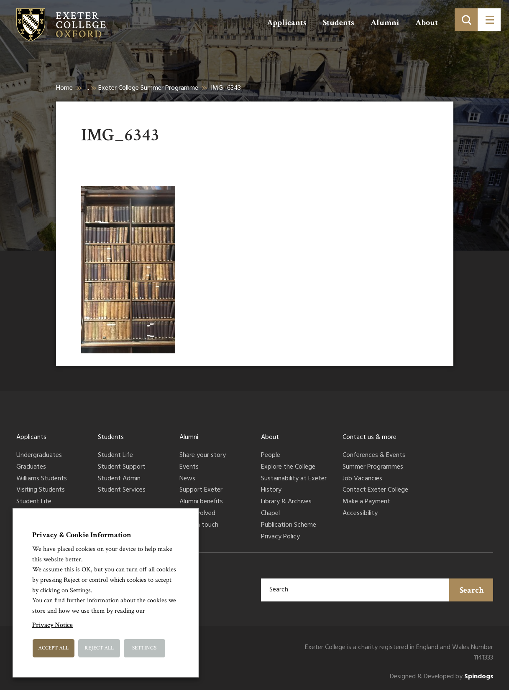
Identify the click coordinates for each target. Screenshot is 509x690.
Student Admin (119, 479)
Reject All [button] (99, 648)
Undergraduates (39, 456)
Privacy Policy (280, 537)
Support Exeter (201, 490)
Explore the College (288, 467)
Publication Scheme (288, 525)
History (271, 490)
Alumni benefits (201, 502)
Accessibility (360, 514)
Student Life (33, 502)
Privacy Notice (52, 625)
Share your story (202, 456)
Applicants (287, 22)
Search (472, 590)
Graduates (31, 467)
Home (64, 88)
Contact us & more (369, 437)
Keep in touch (198, 525)
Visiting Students (40, 490)
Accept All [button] (53, 648)
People (270, 456)
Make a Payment (366, 502)
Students (338, 22)
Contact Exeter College (375, 490)
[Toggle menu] (489, 19)
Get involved (197, 514)
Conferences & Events (374, 456)
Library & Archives (286, 502)
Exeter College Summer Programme (148, 88)
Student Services (122, 490)
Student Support (122, 467)
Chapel (270, 514)
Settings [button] (144, 648)
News (187, 479)
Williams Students (41, 479)
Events (189, 467)
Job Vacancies (362, 479)
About (426, 22)
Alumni (385, 22)
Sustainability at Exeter (294, 479)
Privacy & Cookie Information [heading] (81, 535)
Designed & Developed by (441, 677)
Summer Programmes (373, 467)
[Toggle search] (466, 19)
